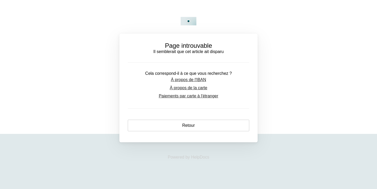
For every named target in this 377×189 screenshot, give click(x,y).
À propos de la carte (188, 88)
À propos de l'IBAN (188, 79)
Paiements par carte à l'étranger (188, 96)
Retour (188, 125)
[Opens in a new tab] (188, 157)
